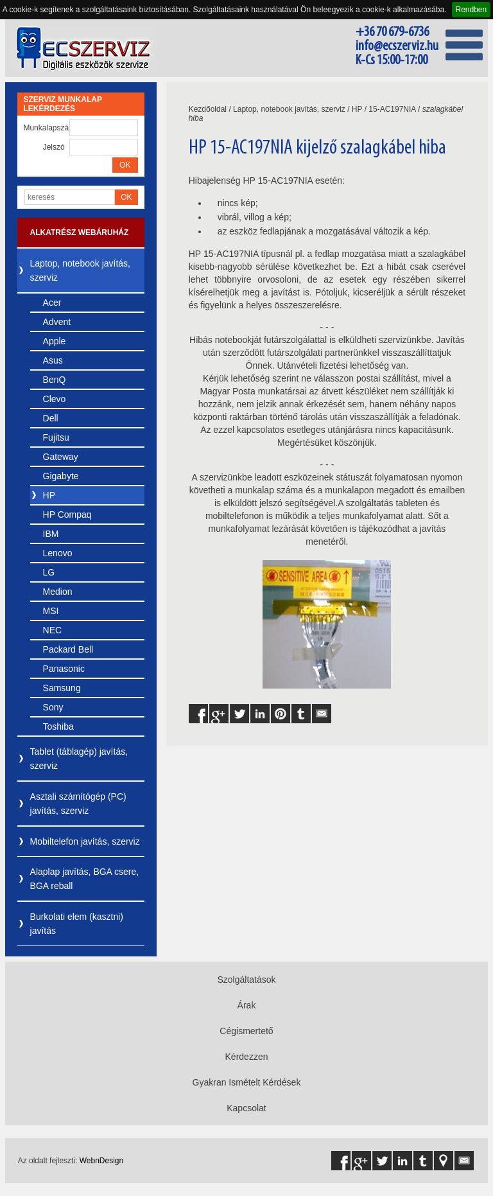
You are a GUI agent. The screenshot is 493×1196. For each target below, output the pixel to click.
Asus (53, 360)
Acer (52, 302)
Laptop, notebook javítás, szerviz (80, 270)
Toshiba (58, 726)
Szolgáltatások (246, 979)
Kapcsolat (246, 1108)
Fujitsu (56, 437)
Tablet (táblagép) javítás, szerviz (79, 758)
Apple (54, 341)
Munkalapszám (46, 127)
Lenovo (58, 553)
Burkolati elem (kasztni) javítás (77, 923)
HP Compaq (67, 514)
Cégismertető (246, 1031)
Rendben (471, 9)
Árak (247, 1005)
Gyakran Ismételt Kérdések (247, 1082)
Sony (53, 707)
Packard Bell (68, 649)
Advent (57, 322)
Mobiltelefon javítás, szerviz (85, 841)
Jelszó (54, 147)
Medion (58, 591)
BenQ (54, 379)
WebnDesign (101, 1160)
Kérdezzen (246, 1056)
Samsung (62, 688)
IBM (51, 534)
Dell (50, 418)
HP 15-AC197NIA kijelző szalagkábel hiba (317, 148)
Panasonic (64, 669)
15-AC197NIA (391, 109)
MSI (51, 611)
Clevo (54, 399)
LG (49, 572)
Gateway (60, 457)
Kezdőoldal (208, 109)
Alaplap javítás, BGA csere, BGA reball (84, 878)
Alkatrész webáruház (79, 232)
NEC (52, 630)
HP (49, 495)
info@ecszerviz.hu (397, 46)
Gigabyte (61, 476)
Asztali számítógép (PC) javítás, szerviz (78, 803)
